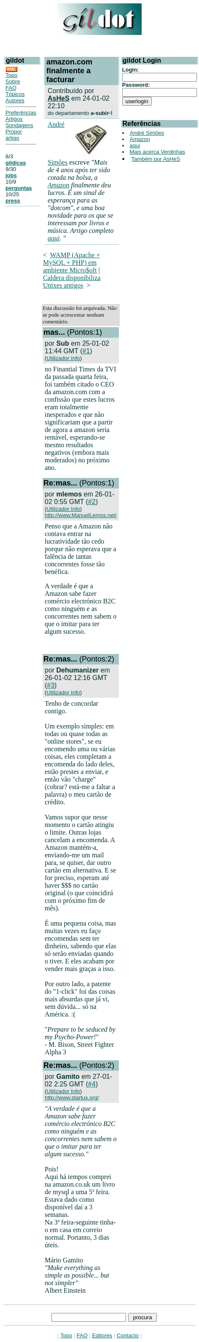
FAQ (10, 88)
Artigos (13, 119)
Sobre (12, 81)
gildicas (15, 163)
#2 (92, 501)
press (12, 200)
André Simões (147, 133)
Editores (102, 1335)
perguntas (18, 188)
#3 (50, 685)
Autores (14, 100)
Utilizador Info (63, 358)
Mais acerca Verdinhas (158, 152)
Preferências (20, 112)
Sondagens (19, 125)
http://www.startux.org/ (72, 1097)
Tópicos (15, 94)
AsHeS (59, 98)
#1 (86, 351)
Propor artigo (13, 134)
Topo (11, 75)
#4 (92, 1084)
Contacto (128, 1335)
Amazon (59, 185)
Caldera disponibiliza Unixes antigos (71, 281)
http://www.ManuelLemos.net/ (81, 515)
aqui (53, 238)
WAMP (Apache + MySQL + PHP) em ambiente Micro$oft (71, 262)
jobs (11, 175)
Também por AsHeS (156, 159)
